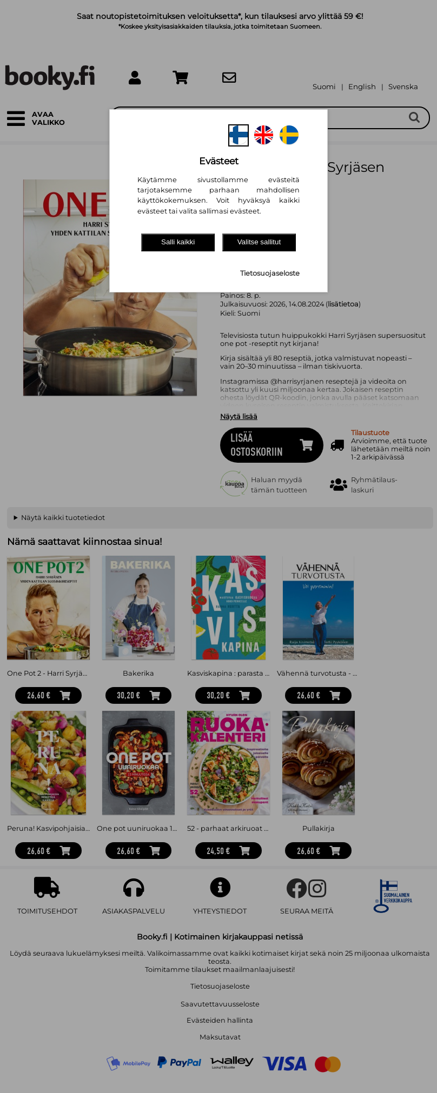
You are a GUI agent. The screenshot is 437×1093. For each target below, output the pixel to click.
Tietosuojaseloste (270, 273)
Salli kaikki (178, 242)
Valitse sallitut (259, 242)
